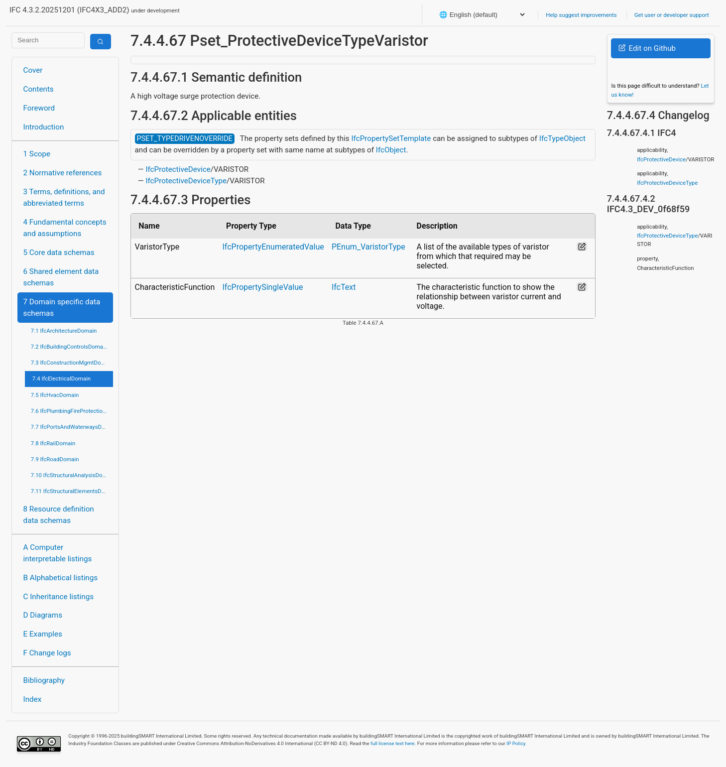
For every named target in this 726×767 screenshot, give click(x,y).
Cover (33, 70)
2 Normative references (62, 172)
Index (32, 699)
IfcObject (391, 149)
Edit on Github (647, 48)
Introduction (43, 127)
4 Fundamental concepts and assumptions (65, 228)
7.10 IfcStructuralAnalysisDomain (72, 475)
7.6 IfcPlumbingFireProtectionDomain (72, 410)
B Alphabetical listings (60, 577)
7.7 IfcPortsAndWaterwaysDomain (72, 426)
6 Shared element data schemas (61, 277)
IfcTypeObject (562, 138)
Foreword (39, 108)
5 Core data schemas (59, 252)
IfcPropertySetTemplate (391, 138)
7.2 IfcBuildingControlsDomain (69, 346)
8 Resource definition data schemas (58, 515)
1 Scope (37, 153)
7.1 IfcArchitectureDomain (64, 330)
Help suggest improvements (581, 14)
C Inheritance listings (58, 596)
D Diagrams (42, 615)
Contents (38, 89)
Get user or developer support (671, 14)
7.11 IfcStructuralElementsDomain (72, 491)
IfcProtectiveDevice (177, 169)
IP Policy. (516, 743)
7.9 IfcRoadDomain (55, 459)
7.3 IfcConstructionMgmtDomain (72, 362)
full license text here (392, 743)
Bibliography (44, 680)
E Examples (42, 634)
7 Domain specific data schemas (62, 307)
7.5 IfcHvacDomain (55, 394)
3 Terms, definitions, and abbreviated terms (64, 197)
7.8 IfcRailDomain (53, 443)
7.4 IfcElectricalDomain (61, 378)
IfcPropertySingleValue (262, 287)
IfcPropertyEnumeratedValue (273, 247)
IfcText (344, 287)
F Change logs (47, 652)
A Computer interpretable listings (57, 553)
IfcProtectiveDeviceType (186, 180)
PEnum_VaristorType (368, 247)
